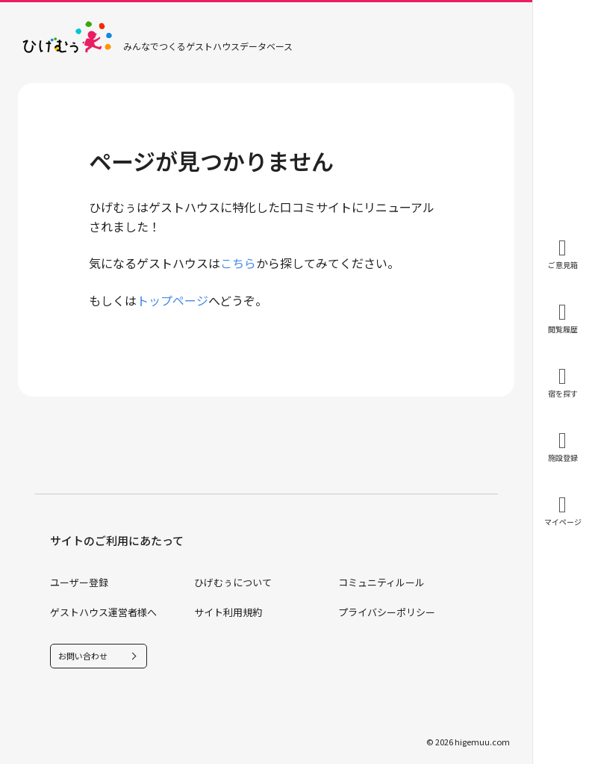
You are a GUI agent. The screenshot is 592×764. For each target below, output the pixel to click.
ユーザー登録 (79, 582)
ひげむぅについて (233, 582)
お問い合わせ (83, 656)
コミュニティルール (381, 582)
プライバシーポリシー (386, 612)
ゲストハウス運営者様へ (103, 612)
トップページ (172, 300)
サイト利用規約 (228, 612)
